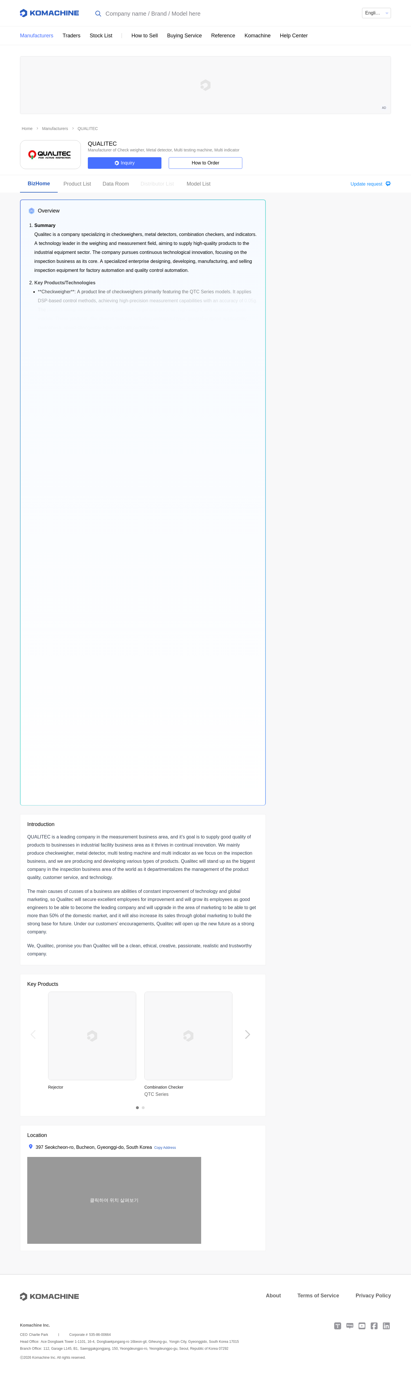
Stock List (101, 36)
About (273, 1296)
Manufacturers (36, 36)
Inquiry (124, 162)
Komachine (258, 36)
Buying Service (184, 36)
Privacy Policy (373, 1296)
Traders (71, 36)
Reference (223, 36)
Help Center (294, 36)
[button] (369, 184)
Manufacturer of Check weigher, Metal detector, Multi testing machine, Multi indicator (163, 150)
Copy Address (165, 1148)
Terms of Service (318, 1296)
